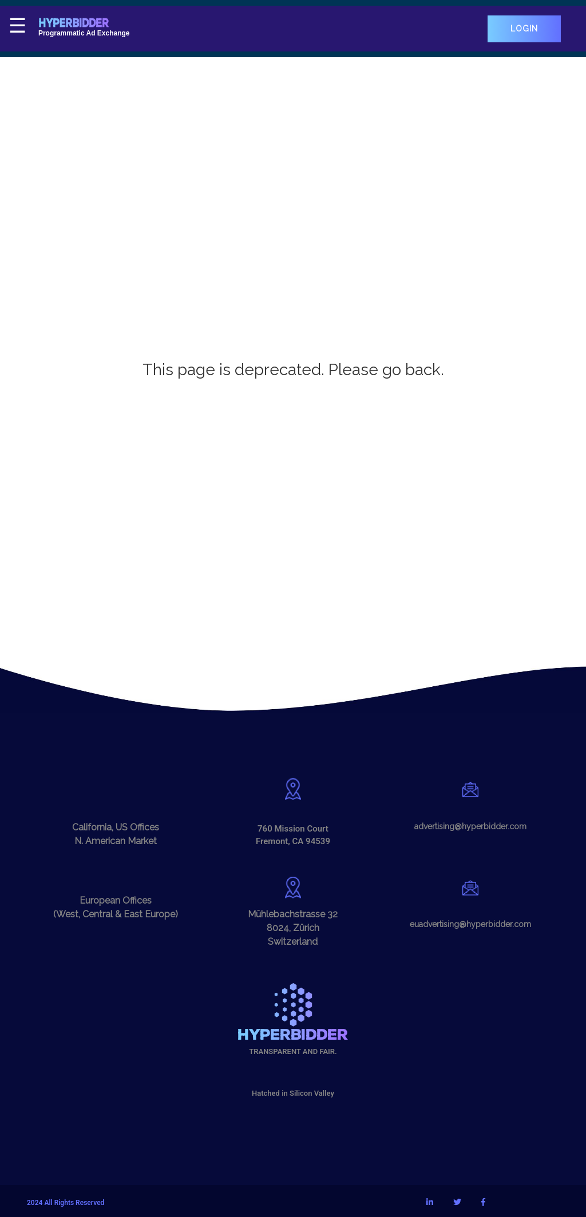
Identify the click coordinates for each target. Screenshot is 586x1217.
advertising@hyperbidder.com (470, 826)
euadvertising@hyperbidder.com (470, 924)
